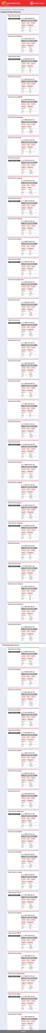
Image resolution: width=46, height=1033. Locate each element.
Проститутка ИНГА (14, 933)
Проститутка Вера (14, 994)
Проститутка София (15, 1014)
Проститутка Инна (14, 421)
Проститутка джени (14, 503)
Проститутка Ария (14, 361)
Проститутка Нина (14, 710)
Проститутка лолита (15, 872)
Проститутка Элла (14, 259)
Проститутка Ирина (14, 239)
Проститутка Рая (14, 791)
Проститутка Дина (14, 669)
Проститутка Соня (14, 563)
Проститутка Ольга (14, 892)
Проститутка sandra (14, 137)
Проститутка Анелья (15, 462)
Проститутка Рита (14, 56)
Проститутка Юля (14, 381)
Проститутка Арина (14, 750)
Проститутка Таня (14, 340)
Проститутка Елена (14, 690)
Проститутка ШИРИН (15, 97)
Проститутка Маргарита (16, 974)
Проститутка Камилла (15, 604)
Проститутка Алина (14, 771)
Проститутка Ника (14, 649)
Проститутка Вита (14, 730)
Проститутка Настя (14, 624)
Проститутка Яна (14, 158)
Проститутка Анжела (15, 178)
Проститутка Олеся (14, 198)
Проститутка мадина (15, 482)
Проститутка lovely (14, 77)
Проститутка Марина (15, 36)
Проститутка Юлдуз (15, 852)
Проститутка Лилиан (15, 219)
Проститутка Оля (14, 320)
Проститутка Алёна (14, 953)
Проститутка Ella (13, 543)
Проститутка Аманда (15, 523)
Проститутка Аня (14, 300)
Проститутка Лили (14, 401)
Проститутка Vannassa (15, 584)
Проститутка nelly (14, 16)
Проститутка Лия (14, 442)
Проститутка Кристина (16, 279)
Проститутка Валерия (15, 117)
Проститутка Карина (15, 832)
